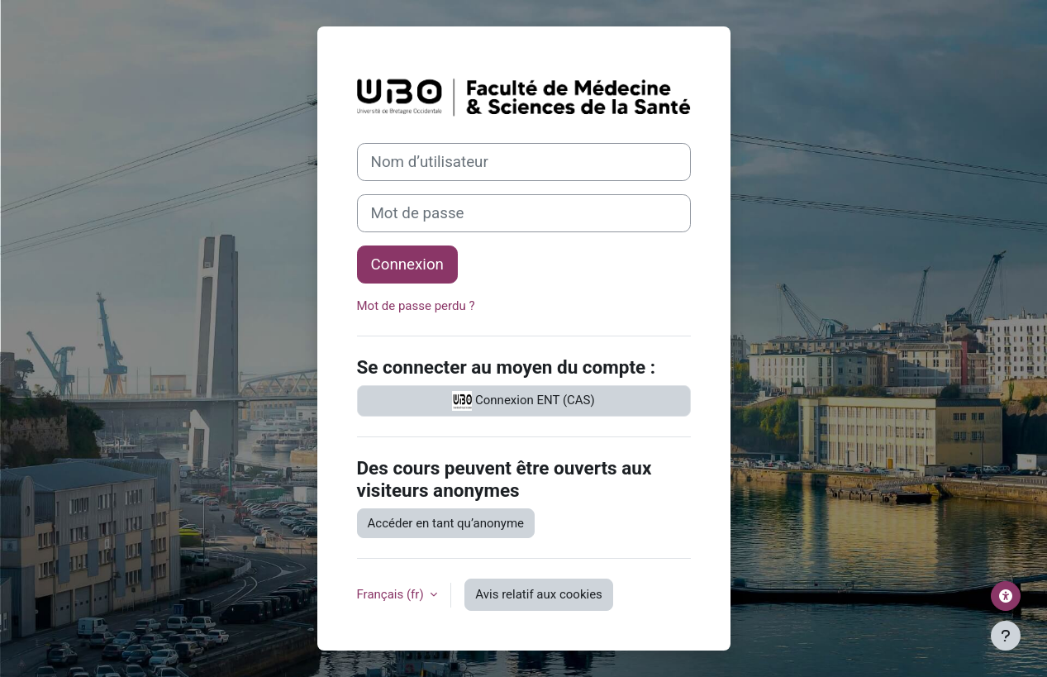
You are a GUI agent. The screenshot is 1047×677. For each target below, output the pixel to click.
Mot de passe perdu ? (416, 305)
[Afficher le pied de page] (1006, 636)
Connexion (407, 264)
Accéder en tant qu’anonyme (446, 523)
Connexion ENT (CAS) (523, 401)
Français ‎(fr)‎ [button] (392, 594)
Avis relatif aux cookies (538, 594)
